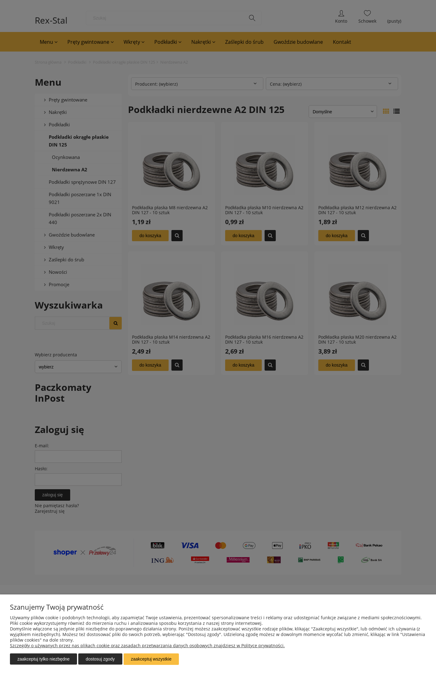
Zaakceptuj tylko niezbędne (43, 659)
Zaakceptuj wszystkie (151, 659)
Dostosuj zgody (100, 659)
